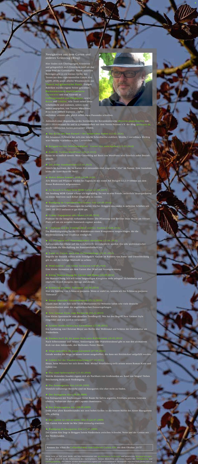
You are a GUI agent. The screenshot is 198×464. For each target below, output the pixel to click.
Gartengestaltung (53, 461)
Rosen (49, 101)
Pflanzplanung (142, 459)
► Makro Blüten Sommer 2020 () (70, 177)
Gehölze (62, 101)
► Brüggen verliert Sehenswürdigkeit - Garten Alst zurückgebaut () (90, 146)
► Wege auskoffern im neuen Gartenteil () (75, 351)
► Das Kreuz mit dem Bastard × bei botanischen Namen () (85, 133)
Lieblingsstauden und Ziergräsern (64, 98)
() (131, 121)
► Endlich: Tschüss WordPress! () (71, 152)
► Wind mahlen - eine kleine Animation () (76, 265)
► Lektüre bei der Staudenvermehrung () (75, 360)
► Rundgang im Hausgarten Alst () (71, 429)
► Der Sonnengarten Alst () (67, 385)
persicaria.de (143, 124)
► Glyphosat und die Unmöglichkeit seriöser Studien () (83, 228)
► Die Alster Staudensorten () (69, 164)
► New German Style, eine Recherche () (74, 313)
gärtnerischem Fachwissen (109, 456)
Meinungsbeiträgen (143, 456)
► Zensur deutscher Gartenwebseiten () (74, 300)
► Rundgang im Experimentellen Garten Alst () (78, 202)
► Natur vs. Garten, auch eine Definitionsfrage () (80, 253)
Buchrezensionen (55, 91)
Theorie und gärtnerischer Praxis (64, 84)
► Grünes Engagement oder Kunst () (72, 215)
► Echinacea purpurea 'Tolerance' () (72, 287)
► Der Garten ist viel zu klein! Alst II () (75, 420)
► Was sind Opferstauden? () (68, 372)
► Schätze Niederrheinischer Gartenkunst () (77, 325)
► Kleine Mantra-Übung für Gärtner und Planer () (80, 275)
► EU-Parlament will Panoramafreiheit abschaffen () (81, 240)
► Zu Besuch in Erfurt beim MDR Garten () (76, 190)
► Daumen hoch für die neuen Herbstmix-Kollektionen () (84, 338)
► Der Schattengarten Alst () (68, 407)
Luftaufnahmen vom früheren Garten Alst (93, 447)
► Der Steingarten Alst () (66, 394)
